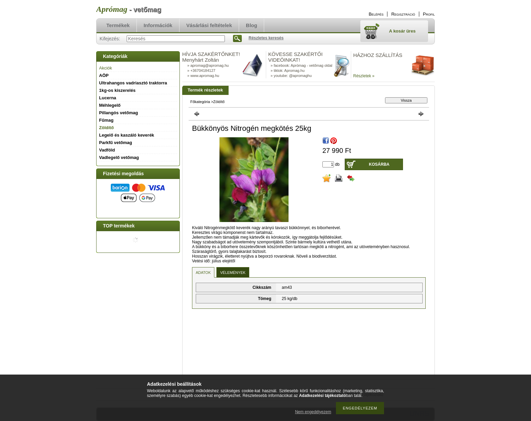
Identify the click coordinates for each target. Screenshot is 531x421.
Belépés (376, 14)
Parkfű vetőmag (115, 142)
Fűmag (106, 120)
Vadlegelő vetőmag (119, 157)
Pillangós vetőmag (118, 112)
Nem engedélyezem (313, 411)
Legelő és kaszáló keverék (126, 135)
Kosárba (379, 164)
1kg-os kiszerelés (117, 90)
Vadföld (107, 150)
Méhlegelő (110, 105)
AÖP (104, 75)
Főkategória (200, 102)
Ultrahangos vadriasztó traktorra (133, 82)
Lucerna (107, 97)
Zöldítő (106, 127)
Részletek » (364, 76)
